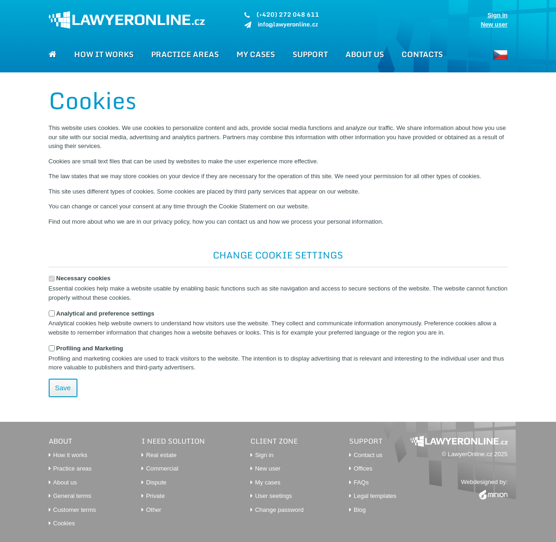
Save (63, 388)
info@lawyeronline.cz (288, 24)
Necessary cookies (80, 278)
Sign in (497, 15)
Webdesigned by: (484, 489)
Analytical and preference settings (101, 313)
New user (494, 24)
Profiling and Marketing (86, 348)
